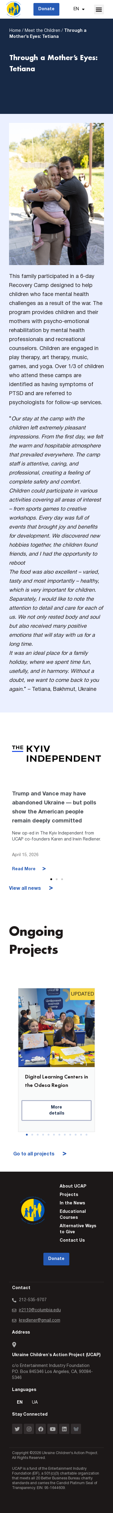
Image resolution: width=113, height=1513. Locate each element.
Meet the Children (42, 31)
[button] (99, 9)
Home (15, 31)
